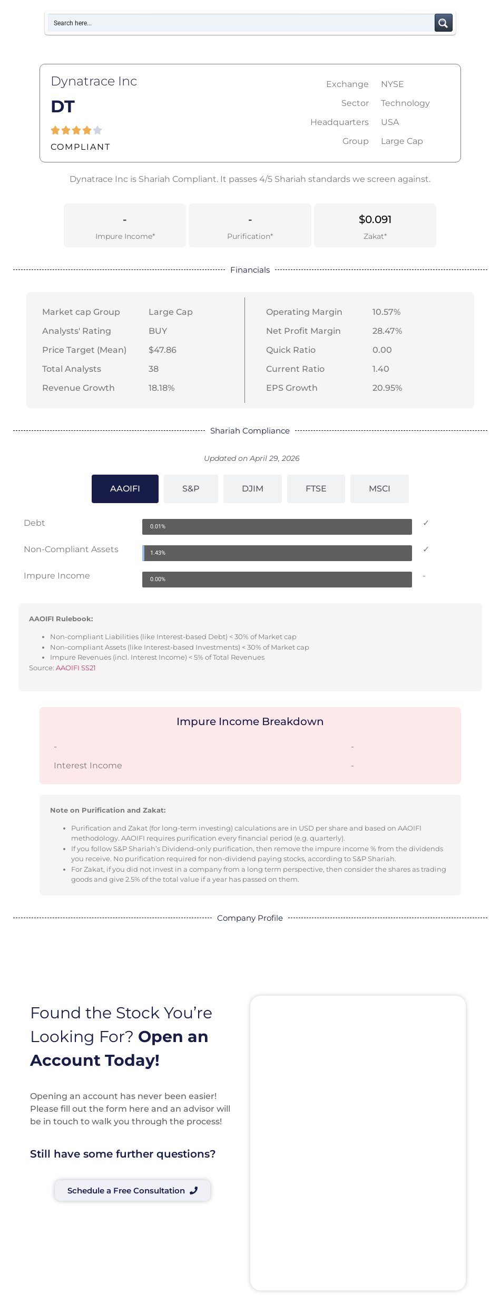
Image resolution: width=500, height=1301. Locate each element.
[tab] (125, 489)
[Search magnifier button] (444, 23)
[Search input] (242, 22)
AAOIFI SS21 (76, 667)
